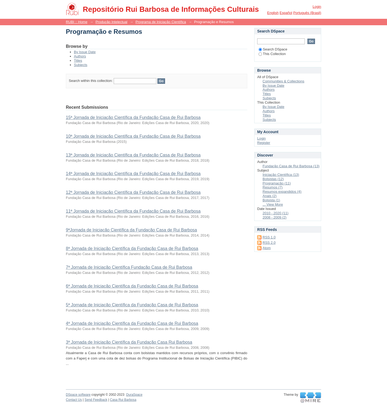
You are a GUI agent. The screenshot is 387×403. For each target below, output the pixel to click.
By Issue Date (85, 52)
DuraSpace (134, 395)
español (286, 13)
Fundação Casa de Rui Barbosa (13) (291, 166)
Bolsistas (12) (273, 179)
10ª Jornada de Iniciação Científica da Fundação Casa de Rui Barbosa (133, 136)
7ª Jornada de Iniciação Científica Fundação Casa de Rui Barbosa (129, 267)
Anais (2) (270, 196)
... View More (273, 204)
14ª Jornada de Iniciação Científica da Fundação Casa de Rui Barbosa (133, 173)
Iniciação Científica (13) (281, 175)
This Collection (272, 54)
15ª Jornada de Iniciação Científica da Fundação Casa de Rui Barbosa (133, 117)
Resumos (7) (272, 187)
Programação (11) (277, 183)
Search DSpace (273, 49)
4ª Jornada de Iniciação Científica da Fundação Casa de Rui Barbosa (132, 323)
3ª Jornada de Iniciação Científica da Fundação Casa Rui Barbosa (129, 342)
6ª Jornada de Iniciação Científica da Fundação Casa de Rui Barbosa (132, 286)
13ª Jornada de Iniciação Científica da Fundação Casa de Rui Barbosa (133, 155)
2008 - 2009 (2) (274, 217)
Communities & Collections (283, 81)
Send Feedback (96, 400)
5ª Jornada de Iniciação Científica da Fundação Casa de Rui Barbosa (132, 305)
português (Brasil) (307, 13)
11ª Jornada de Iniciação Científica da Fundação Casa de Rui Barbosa (133, 211)
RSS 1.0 (269, 237)
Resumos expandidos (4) (282, 192)
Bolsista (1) (271, 200)
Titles (78, 61)
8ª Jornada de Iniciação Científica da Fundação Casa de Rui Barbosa (132, 248)
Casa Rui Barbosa (123, 400)
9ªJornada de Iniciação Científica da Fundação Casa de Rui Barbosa (131, 230)
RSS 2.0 (269, 243)
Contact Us (74, 400)
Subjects (80, 65)
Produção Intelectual (111, 22)
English (273, 13)
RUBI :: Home (76, 22)
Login (317, 7)
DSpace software (78, 395)
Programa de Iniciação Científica (160, 22)
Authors (80, 56)
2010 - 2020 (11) (275, 213)
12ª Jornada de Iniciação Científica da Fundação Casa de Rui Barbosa (133, 192)
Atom (267, 248)
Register (263, 143)
